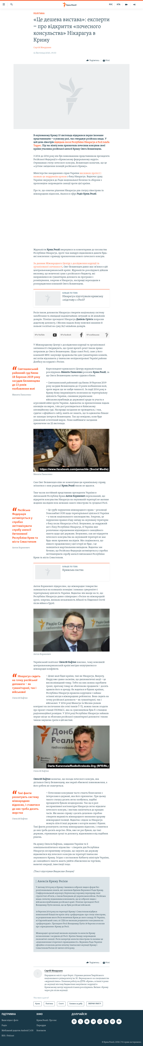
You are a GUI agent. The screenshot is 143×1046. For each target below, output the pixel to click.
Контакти (41, 1031)
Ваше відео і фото (10, 1020)
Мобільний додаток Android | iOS (17, 1031)
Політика (39, 13)
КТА (118, 5)
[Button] (92, 60)
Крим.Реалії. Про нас (47, 1020)
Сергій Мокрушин (42, 48)
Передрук (41, 1025)
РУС (111, 5)
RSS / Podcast (8, 1036)
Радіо (4, 1025)
